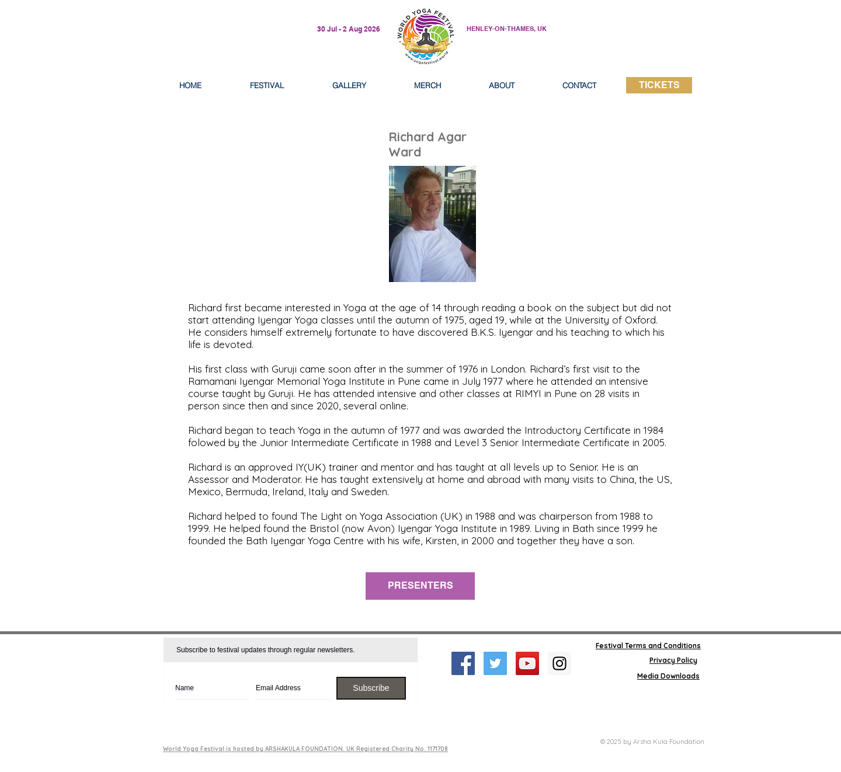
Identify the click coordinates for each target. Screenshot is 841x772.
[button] (501, 85)
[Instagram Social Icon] (559, 663)
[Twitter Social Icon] (495, 663)
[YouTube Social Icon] (527, 663)
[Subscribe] (371, 688)
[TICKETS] (659, 85)
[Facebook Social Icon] (463, 663)
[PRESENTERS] (420, 586)
